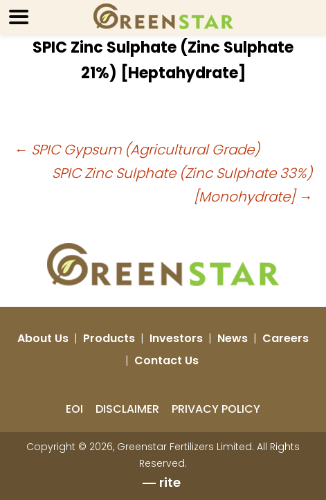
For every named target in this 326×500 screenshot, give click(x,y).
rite (170, 482)
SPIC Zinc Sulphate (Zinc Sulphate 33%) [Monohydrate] (182, 184)
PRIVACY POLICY (216, 409)
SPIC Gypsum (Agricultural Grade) (137, 149)
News (232, 338)
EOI (74, 409)
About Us (43, 338)
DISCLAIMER (127, 409)
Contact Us (166, 360)
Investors (176, 338)
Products (109, 338)
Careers (285, 338)
